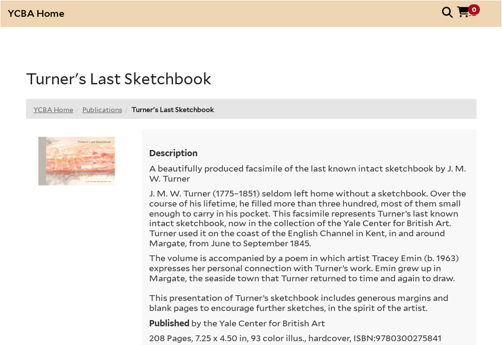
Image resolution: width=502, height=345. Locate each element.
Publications (102, 110)
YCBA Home (53, 110)
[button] (472, 12)
